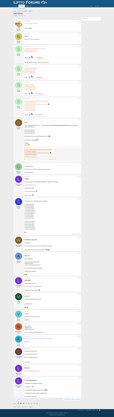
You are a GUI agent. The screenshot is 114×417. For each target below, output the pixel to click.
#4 (80, 65)
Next (19, 18)
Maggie (16, 15)
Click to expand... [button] (52, 159)
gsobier (19, 127)
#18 (80, 348)
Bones (18, 41)
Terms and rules (81, 410)
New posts (15, 8)
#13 (80, 277)
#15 (80, 311)
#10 (80, 198)
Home (15, 6)
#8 (80, 163)
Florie (18, 344)
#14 (80, 293)
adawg (18, 261)
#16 (80, 323)
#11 (80, 237)
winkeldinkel (18, 245)
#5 (80, 82)
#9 (80, 176)
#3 (80, 46)
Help (94, 410)
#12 (80, 253)
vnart (18, 319)
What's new (29, 6)
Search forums (22, 8)
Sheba (18, 54)
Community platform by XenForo (57, 412)
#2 (80, 33)
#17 (80, 336)
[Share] (78, 21)
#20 (80, 377)
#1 (80, 21)
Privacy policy (88, 410)
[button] (33, 6)
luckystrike (18, 184)
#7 (80, 119)
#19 (80, 365)
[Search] (97, 6)
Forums (22, 6)
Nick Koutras (18, 331)
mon (18, 301)
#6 (80, 98)
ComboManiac (18, 356)
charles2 (18, 206)
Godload (18, 171)
